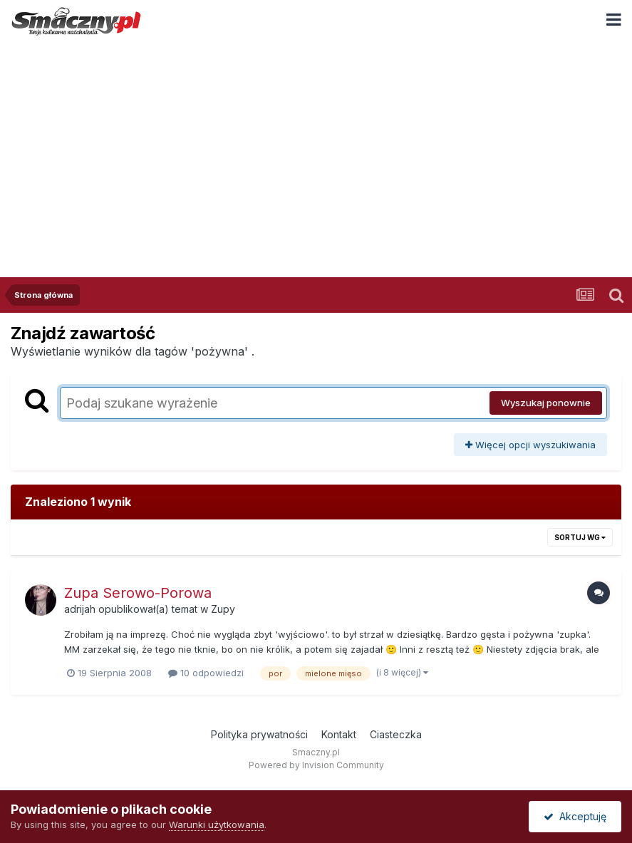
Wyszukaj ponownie (546, 402)
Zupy (223, 609)
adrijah (79, 609)
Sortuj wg (580, 537)
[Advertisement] (316, 149)
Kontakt (338, 734)
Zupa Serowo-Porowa (138, 592)
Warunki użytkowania (216, 824)
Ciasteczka (396, 734)
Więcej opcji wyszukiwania (530, 444)
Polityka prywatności (259, 734)
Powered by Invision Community (316, 765)
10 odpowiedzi (206, 672)
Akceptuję (575, 816)
